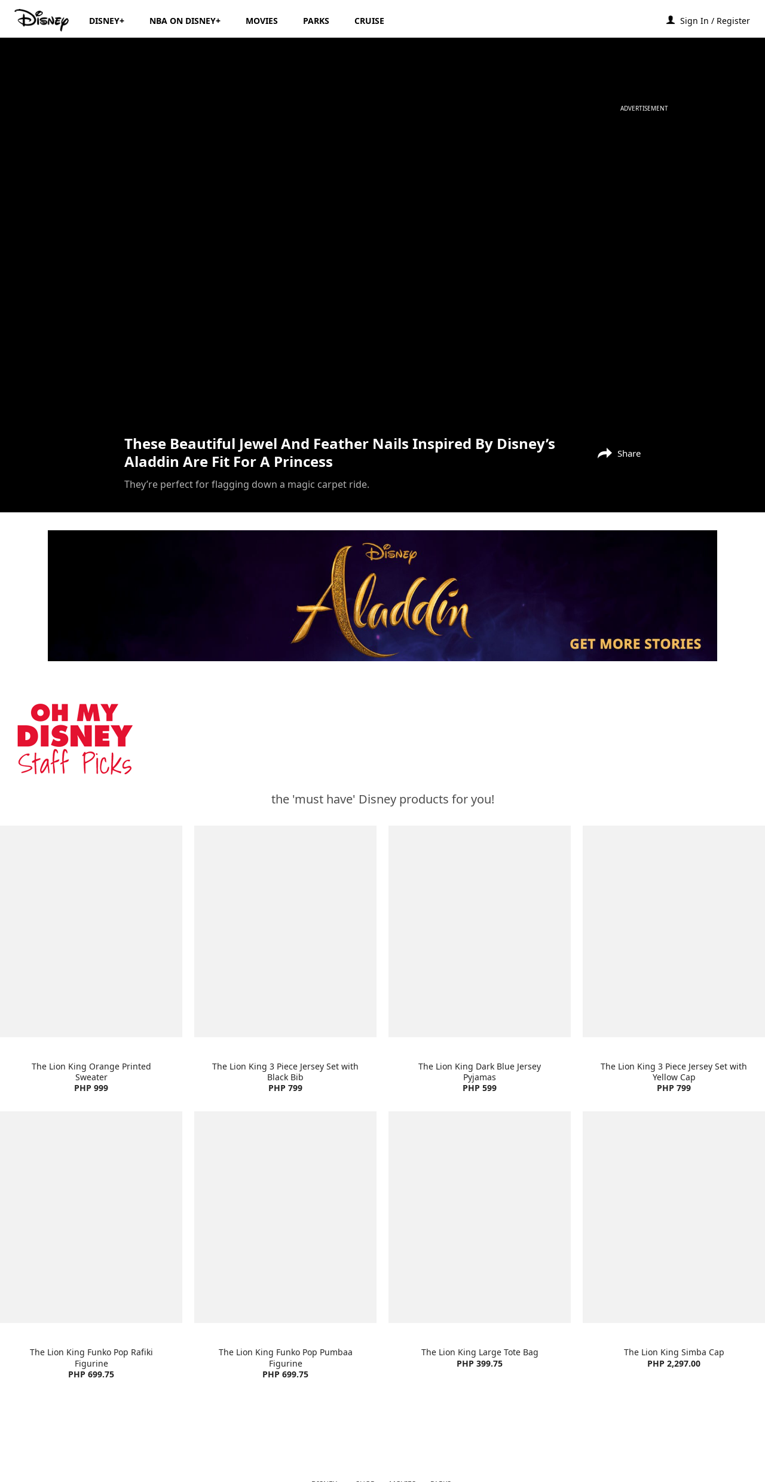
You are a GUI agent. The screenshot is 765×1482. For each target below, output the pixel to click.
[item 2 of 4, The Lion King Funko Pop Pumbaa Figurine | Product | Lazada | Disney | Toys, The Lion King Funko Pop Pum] (285, 1217)
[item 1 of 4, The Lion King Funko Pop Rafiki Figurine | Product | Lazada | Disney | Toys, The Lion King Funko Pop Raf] (91, 1217)
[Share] (616, 452)
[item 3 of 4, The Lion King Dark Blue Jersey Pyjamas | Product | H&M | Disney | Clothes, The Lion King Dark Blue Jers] (479, 931)
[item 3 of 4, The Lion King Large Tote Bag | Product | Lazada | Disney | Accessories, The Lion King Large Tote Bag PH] (479, 1217)
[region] (382, 272)
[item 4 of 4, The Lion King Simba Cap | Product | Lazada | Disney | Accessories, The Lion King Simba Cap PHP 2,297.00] (674, 1217)
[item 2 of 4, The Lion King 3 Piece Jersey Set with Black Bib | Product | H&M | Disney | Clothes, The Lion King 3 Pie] (285, 931)
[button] (721, 20)
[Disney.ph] (42, 20)
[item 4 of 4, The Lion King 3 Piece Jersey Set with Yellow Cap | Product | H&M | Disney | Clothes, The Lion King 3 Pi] (674, 931)
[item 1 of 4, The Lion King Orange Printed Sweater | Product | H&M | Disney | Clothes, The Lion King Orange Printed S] (91, 931)
